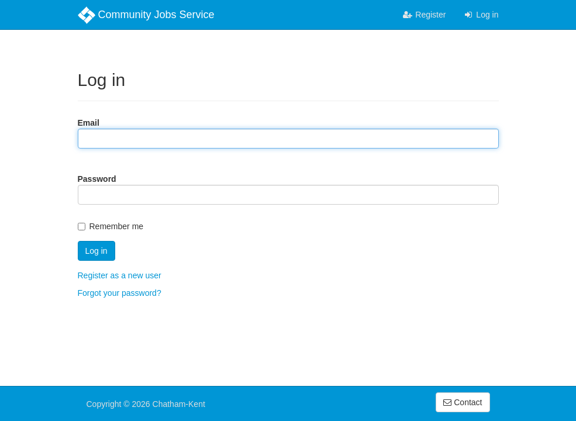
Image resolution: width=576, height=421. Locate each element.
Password (97, 179)
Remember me (111, 226)
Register (424, 14)
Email (88, 122)
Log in (480, 14)
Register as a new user (119, 275)
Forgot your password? (119, 293)
